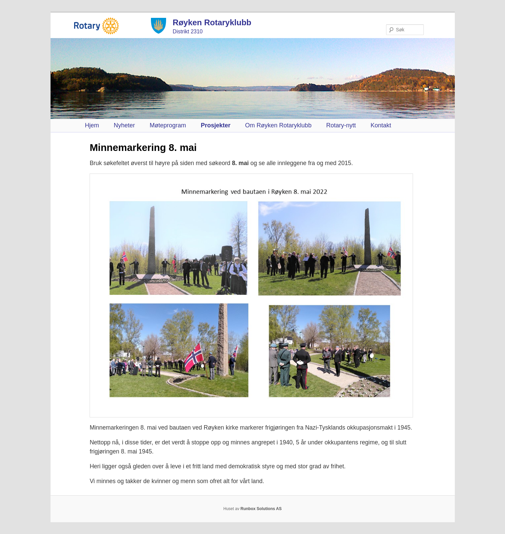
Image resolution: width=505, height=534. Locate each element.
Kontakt (381, 125)
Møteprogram (168, 125)
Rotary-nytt (341, 125)
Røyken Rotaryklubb (212, 22)
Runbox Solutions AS (261, 508)
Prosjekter (215, 125)
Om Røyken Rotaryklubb (278, 125)
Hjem (92, 125)
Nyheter (124, 125)
